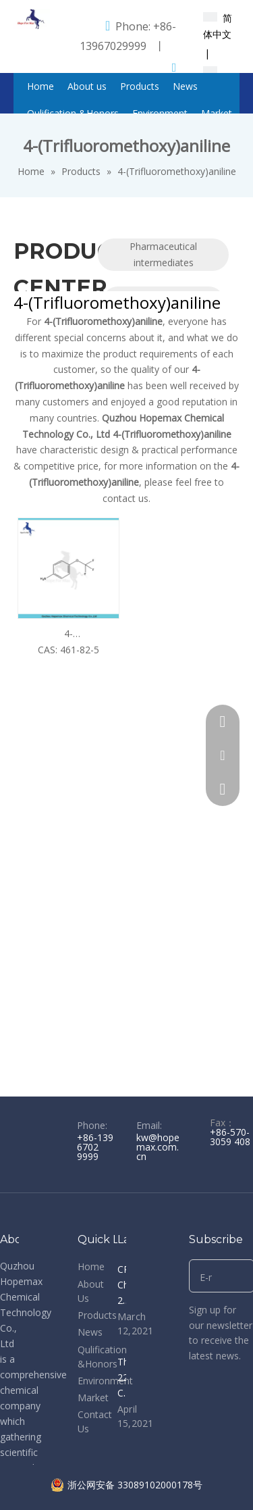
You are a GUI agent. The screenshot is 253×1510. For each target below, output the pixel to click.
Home (91, 1266)
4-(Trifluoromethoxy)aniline (68, 634)
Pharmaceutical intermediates (163, 254)
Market (93, 1397)
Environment (105, 1380)
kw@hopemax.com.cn (157, 1147)
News (90, 1332)
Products (97, 1315)
